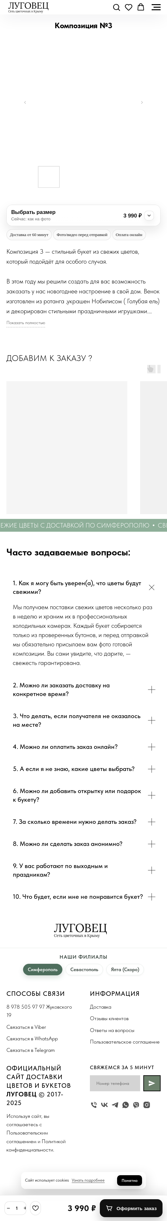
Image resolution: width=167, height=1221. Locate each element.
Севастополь (84, 969)
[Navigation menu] (156, 7)
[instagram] (147, 1105)
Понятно (130, 1180)
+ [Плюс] (25, 1208)
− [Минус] (8, 1208)
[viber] (136, 1105)
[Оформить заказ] (131, 1208)
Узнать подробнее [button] (88, 1180)
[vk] (104, 1105)
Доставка (100, 1007)
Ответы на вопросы (112, 1030)
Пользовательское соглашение (125, 1041)
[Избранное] (35, 1208)
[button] (116, 7)
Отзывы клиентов (109, 1018)
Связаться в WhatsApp (32, 1038)
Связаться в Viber (26, 1027)
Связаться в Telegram (30, 1050)
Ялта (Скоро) (125, 969)
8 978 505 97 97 (25, 1007)
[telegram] (115, 1105)
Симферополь (43, 969)
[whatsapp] (126, 1105)
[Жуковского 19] (94, 1105)
